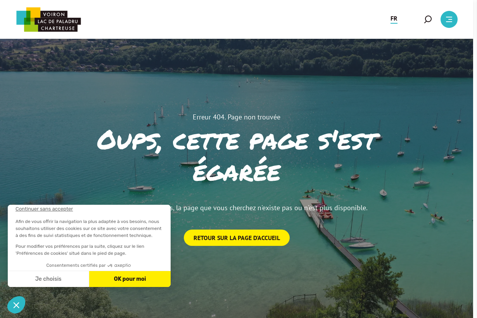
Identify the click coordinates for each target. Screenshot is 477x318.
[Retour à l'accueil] (48, 19)
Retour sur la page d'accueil (237, 238)
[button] (394, 19)
